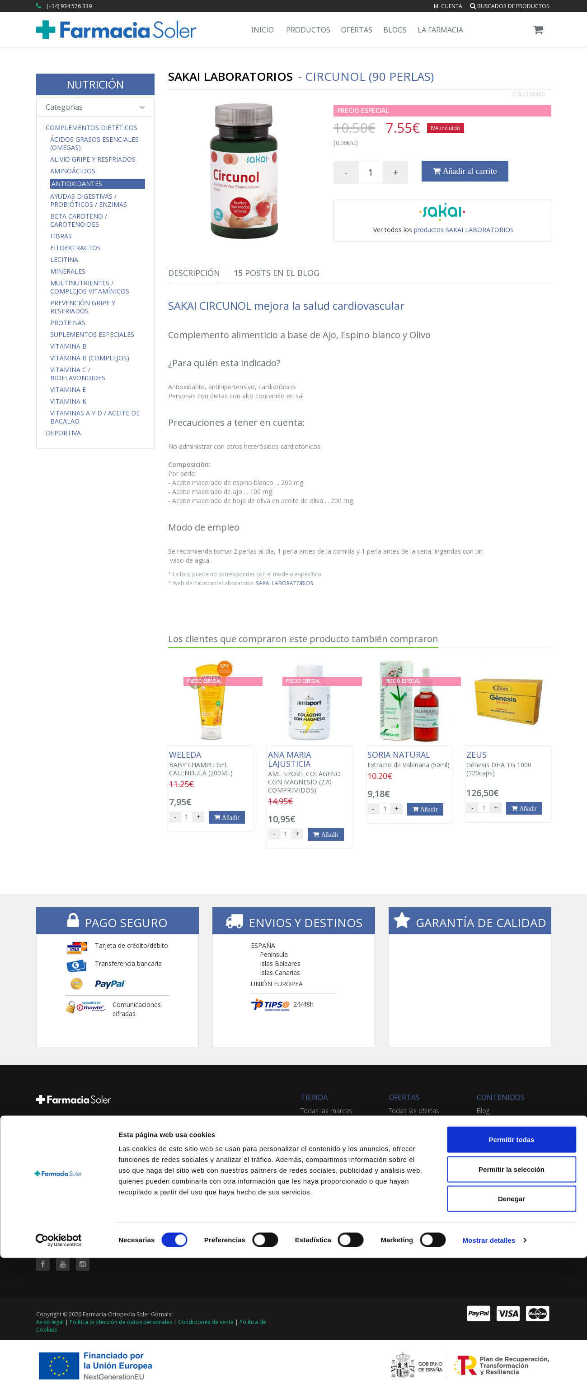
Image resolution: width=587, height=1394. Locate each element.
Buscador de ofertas (419, 1119)
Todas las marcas (326, 1110)
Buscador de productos (509, 6)
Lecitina (64, 260)
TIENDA (314, 1097)
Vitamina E (68, 390)
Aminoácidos (72, 171)
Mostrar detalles (489, 1376)
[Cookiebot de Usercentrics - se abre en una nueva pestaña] (58, 1376)
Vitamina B (68, 346)
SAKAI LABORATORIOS (284, 583)
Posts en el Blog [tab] (276, 272)
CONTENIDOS (501, 1097)
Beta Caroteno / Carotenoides (78, 220)
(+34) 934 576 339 (69, 6)
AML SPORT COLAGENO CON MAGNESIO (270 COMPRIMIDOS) (310, 772)
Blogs (395, 30)
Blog (483, 1110)
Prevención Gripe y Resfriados (82, 307)
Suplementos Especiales (92, 335)
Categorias (96, 107)
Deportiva (63, 433)
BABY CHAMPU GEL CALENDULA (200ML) (211, 763)
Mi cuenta (448, 6)
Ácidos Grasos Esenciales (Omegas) (94, 143)
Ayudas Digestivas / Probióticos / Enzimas (88, 200)
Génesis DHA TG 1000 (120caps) (508, 763)
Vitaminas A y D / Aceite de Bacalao (95, 417)
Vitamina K (68, 401)
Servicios (489, 1119)
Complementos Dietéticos (91, 128)
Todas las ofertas (414, 1110)
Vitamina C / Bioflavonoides (77, 374)
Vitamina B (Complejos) (89, 358)
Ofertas (356, 30)
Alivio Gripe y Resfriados (93, 159)
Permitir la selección (512, 1305)
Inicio (262, 30)
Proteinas (67, 323)
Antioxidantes (77, 183)
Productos (308, 30)
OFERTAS (404, 1097)
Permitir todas (512, 1275)
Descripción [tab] (194, 272)
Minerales (67, 271)
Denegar (511, 1334)
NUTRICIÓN (95, 84)
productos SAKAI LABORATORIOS (464, 229)
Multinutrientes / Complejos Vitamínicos (89, 287)
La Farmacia (440, 30)
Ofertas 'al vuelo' (413, 1128)
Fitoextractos (75, 248)
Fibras (61, 236)
